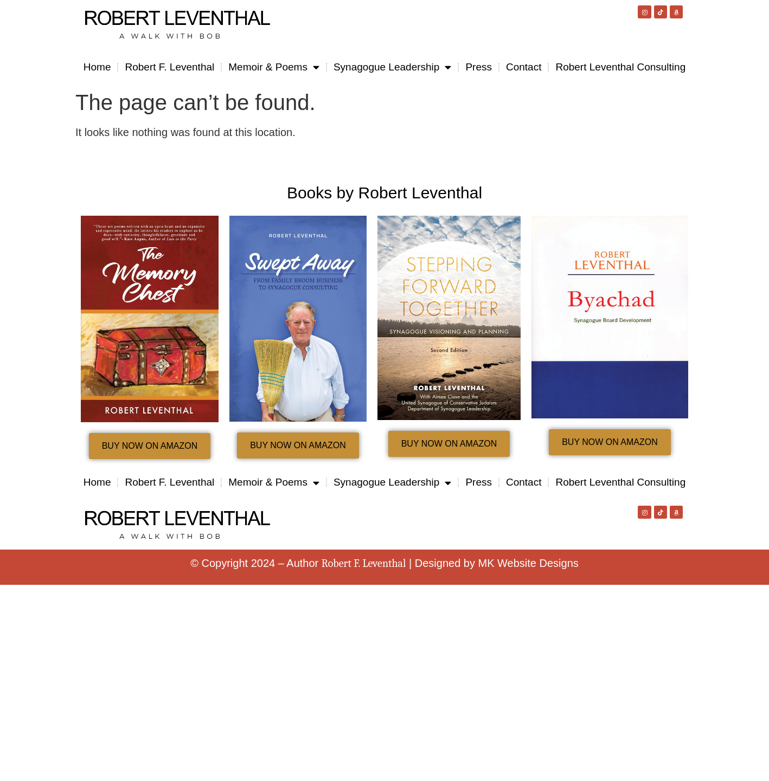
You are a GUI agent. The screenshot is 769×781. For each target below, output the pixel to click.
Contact (523, 67)
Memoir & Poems (273, 67)
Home (97, 67)
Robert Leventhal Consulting (620, 67)
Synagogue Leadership (392, 67)
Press (478, 67)
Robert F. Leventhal (169, 67)
